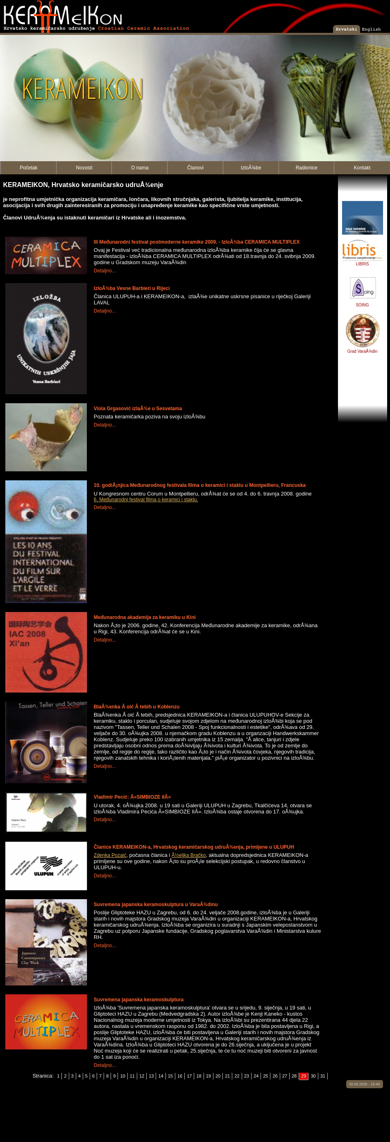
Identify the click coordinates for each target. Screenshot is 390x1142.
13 (151, 1075)
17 (189, 1075)
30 (313, 1075)
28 (294, 1075)
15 (170, 1075)
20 (217, 1075)
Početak (28, 168)
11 (132, 1075)
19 (208, 1075)
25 (265, 1075)
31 (322, 1075)
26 (274, 1075)
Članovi (195, 168)
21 (227, 1075)
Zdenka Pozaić (110, 855)
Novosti (84, 168)
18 (198, 1075)
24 (256, 1075)
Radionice (306, 168)
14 (160, 1075)
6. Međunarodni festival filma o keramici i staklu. (146, 499)
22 (236, 1075)
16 (179, 1075)
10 (122, 1075)
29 (303, 1075)
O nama (140, 168)
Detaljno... (105, 271)
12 (141, 1075)
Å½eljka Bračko (189, 855)
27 (284, 1075)
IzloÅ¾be (251, 168)
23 (246, 1075)
